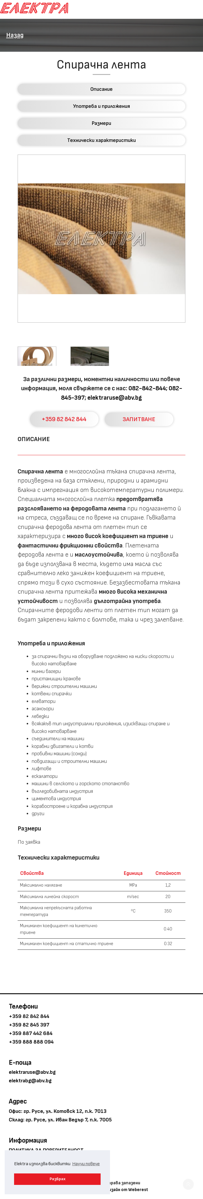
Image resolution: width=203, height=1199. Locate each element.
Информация (28, 1140)
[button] (188, 1184)
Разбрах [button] (57, 1178)
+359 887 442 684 (31, 1033)
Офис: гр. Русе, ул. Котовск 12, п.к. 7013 (57, 1111)
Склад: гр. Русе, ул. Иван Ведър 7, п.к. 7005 (60, 1120)
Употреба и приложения (101, 106)
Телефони (23, 1006)
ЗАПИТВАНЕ (139, 419)
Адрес (18, 1101)
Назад (14, 35)
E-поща (20, 1063)
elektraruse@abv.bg (114, 397)
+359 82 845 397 (29, 1025)
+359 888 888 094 (31, 1042)
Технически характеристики (101, 140)
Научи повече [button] (86, 1164)
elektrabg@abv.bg (30, 1081)
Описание (101, 89)
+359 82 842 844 (64, 419)
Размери (101, 123)
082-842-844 (147, 388)
